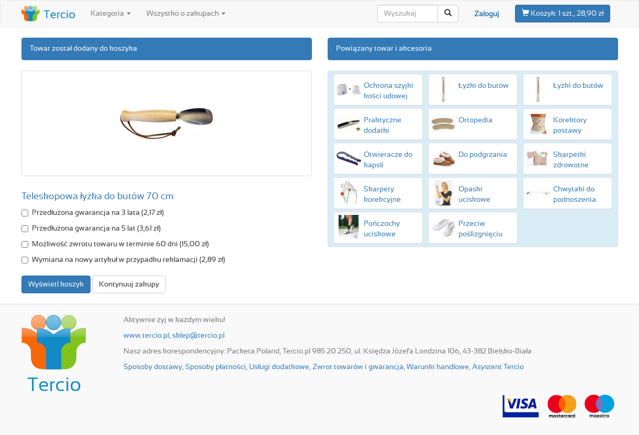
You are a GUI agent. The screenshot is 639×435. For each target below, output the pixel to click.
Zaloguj (486, 14)
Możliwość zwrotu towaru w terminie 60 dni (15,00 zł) (115, 244)
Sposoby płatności (215, 367)
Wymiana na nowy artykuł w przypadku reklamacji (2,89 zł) (123, 260)
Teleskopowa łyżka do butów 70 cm (97, 196)
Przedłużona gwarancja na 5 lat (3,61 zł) (91, 228)
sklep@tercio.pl (198, 335)
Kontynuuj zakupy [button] (129, 284)
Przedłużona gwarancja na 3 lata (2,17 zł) (92, 212)
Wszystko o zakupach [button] (186, 13)
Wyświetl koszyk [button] (56, 284)
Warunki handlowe (438, 367)
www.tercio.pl (146, 335)
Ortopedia (475, 120)
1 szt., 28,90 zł (562, 13)
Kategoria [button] (111, 13)
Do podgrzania (482, 154)
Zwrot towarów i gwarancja (357, 367)
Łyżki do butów (483, 85)
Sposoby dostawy (153, 367)
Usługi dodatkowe (279, 367)
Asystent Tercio (498, 367)
